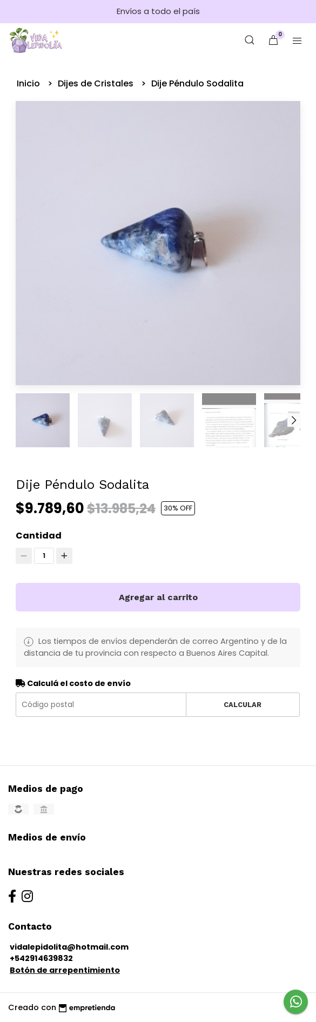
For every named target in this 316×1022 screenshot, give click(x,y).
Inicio (29, 83)
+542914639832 (41, 958)
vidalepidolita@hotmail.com (69, 947)
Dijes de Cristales (97, 83)
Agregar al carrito (158, 597)
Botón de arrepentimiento (65, 970)
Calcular (242, 705)
